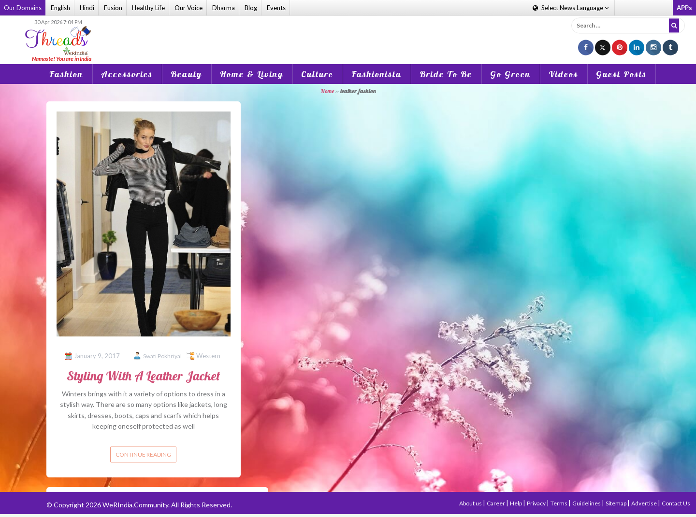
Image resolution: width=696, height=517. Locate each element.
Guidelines (587, 503)
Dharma (223, 8)
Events (276, 8)
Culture (317, 74)
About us (471, 503)
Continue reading (143, 454)
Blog (251, 8)
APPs (684, 8)
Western (208, 356)
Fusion (113, 8)
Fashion (66, 74)
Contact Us (676, 503)
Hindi (87, 8)
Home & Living (251, 74)
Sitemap (616, 503)
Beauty (186, 74)
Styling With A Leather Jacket (143, 376)
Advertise (644, 503)
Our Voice (188, 8)
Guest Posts (621, 74)
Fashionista (376, 74)
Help (516, 503)
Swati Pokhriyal (162, 356)
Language (571, 8)
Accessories (127, 74)
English (60, 8)
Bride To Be (446, 74)
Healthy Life (148, 8)
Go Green (510, 74)
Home (327, 91)
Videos (563, 74)
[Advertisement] (348, 33)
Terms (559, 503)
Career (496, 503)
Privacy (537, 503)
